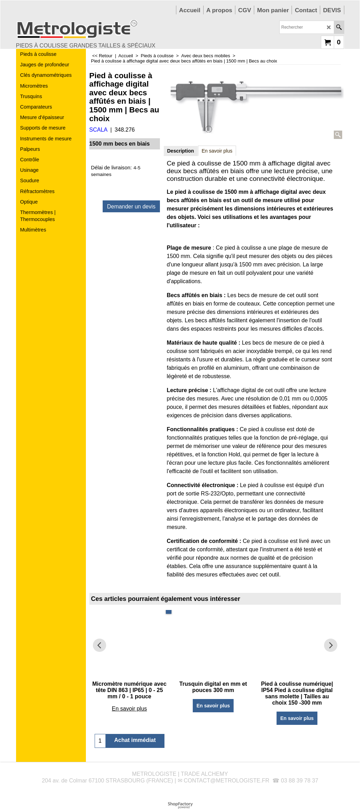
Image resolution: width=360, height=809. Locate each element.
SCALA (98, 130)
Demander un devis (131, 206)
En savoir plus (217, 151)
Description (180, 151)
